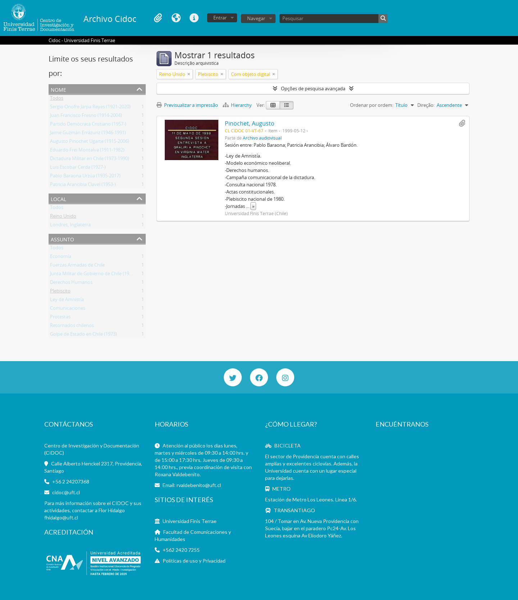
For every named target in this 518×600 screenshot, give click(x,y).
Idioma (176, 18)
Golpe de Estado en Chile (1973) (83, 335)
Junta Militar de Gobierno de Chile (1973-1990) (98, 275)
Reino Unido (63, 217)
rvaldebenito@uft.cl (199, 485)
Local (58, 198)
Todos (56, 99)
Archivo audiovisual (262, 138)
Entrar (220, 17)
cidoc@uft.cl (66, 492)
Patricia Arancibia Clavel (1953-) (83, 185)
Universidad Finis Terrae (190, 521)
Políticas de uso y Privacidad (194, 561)
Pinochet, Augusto (249, 123)
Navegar (256, 18)
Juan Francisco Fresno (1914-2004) (86, 116)
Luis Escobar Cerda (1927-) (78, 168)
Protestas (60, 318)
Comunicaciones (67, 309)
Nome (58, 89)
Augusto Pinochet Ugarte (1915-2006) (89, 142)
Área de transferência (158, 18)
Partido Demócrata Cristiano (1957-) (88, 125)
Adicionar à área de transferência (461, 123)
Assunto (62, 239)
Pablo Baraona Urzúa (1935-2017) (85, 177)
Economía (60, 257)
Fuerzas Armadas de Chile (77, 266)
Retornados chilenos (72, 326)
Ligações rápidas (194, 18)
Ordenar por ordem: (371, 105)
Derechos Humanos (71, 283)
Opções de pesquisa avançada (313, 88)
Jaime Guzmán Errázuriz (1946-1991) (88, 134)
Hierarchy (238, 105)
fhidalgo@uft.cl (61, 517)
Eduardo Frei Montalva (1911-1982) (87, 151)
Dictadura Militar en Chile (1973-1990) (89, 159)
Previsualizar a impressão (187, 105)
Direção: (426, 105)
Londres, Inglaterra (70, 226)
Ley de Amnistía (67, 300)
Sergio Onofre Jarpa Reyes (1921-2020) (90, 108)
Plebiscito (60, 292)
